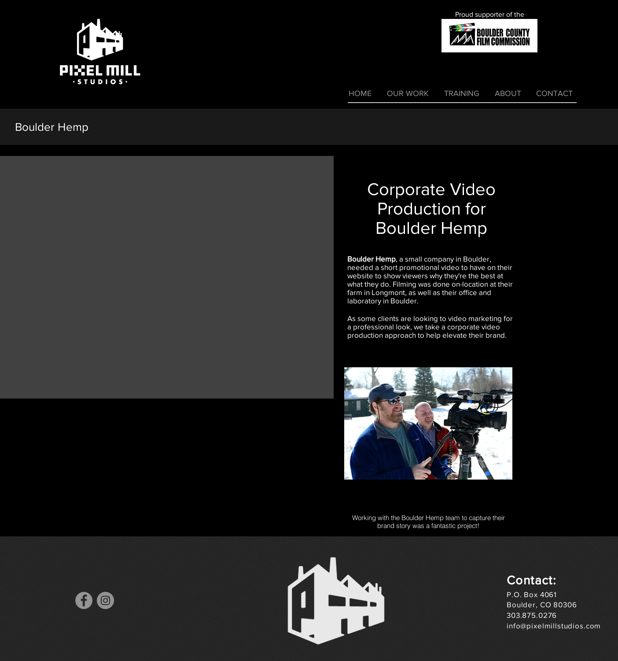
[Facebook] (83, 600)
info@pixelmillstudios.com (554, 625)
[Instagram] (105, 600)
